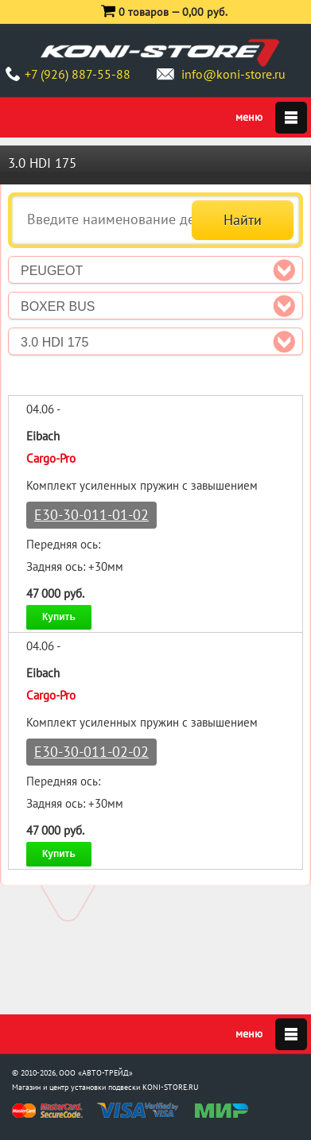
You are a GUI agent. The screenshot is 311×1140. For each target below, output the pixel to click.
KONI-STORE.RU (170, 1087)
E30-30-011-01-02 (91, 515)
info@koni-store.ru (233, 74)
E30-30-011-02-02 (91, 752)
